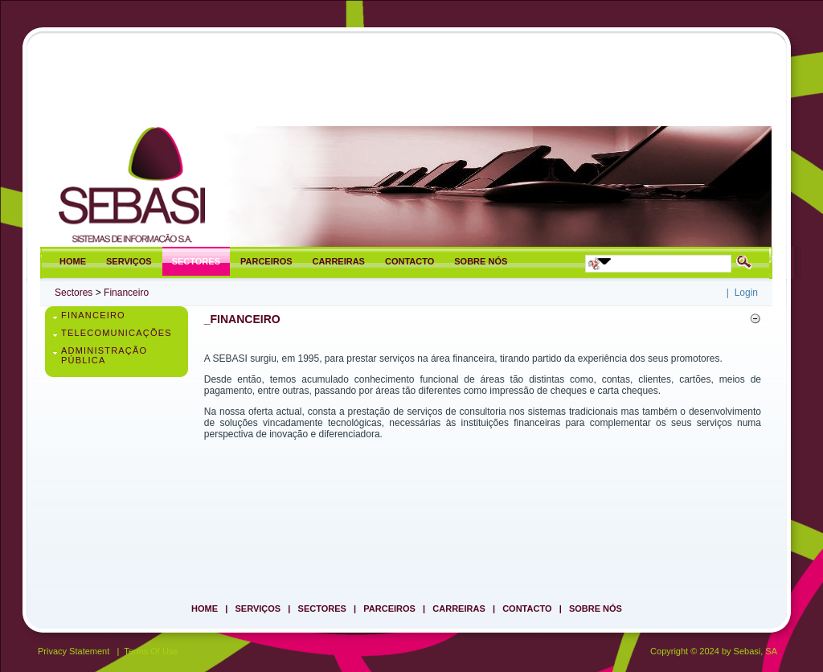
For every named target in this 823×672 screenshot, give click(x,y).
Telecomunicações (116, 333)
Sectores (73, 292)
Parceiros (389, 608)
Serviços (258, 608)
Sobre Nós (595, 608)
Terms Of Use (151, 651)
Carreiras (458, 608)
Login (746, 292)
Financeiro (126, 292)
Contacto (526, 608)
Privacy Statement (73, 651)
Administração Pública (104, 355)
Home (204, 608)
